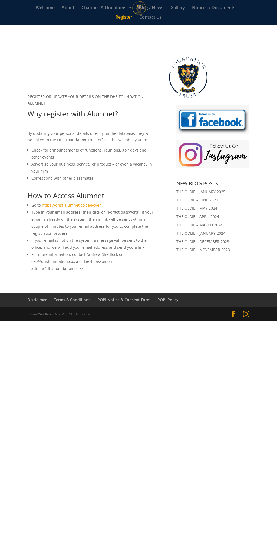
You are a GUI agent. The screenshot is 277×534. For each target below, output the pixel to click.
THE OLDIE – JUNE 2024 (197, 200)
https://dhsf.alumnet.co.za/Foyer (71, 205)
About (68, 8)
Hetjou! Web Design (41, 314)
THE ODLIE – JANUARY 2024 (200, 233)
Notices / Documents (213, 8)
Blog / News (151, 8)
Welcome (45, 8)
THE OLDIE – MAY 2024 (196, 208)
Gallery (177, 8)
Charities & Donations (103, 8)
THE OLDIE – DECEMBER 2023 (202, 241)
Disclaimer (37, 299)
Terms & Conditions (72, 299)
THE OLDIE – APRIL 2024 (197, 216)
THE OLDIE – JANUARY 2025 (200, 191)
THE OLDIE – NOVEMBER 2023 (203, 249)
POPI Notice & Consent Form (123, 299)
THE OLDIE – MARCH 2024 (199, 224)
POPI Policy (168, 299)
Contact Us (150, 17)
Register (124, 17)
